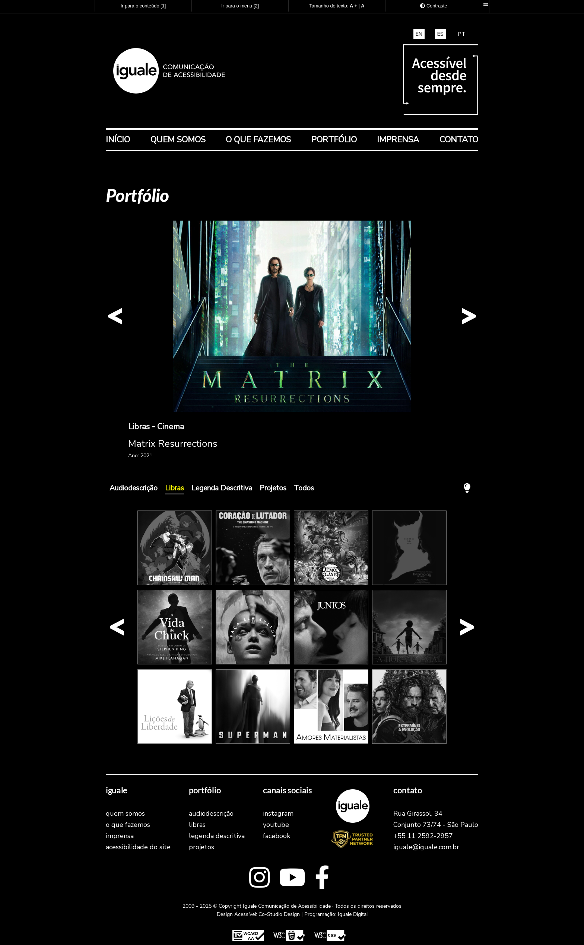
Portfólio (334, 139)
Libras (197, 824)
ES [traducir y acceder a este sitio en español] (440, 34)
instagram (278, 813)
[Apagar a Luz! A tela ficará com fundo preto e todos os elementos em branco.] (467, 488)
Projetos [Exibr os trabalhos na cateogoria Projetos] (273, 488)
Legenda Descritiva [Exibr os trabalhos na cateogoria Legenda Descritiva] (221, 488)
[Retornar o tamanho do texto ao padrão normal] (362, 6)
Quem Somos (178, 139)
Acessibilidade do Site (138, 847)
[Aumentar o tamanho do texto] (353, 6)
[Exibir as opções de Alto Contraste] (433, 6)
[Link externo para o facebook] (322, 878)
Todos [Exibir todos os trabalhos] (304, 488)
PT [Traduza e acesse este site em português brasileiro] (462, 34)
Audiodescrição (211, 813)
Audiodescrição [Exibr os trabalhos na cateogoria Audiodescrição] (134, 488)
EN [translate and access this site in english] (419, 34)
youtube (276, 824)
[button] (115, 316)
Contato (458, 139)
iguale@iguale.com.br (426, 847)
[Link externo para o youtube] (292, 878)
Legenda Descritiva (217, 835)
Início (118, 139)
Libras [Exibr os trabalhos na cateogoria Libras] (174, 488)
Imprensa (398, 139)
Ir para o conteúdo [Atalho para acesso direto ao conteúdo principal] (143, 6)
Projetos (201, 847)
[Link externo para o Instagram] (259, 878)
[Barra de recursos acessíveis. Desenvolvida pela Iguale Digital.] (485, 4)
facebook (276, 835)
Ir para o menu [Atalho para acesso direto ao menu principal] (240, 6)
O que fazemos (258, 139)
